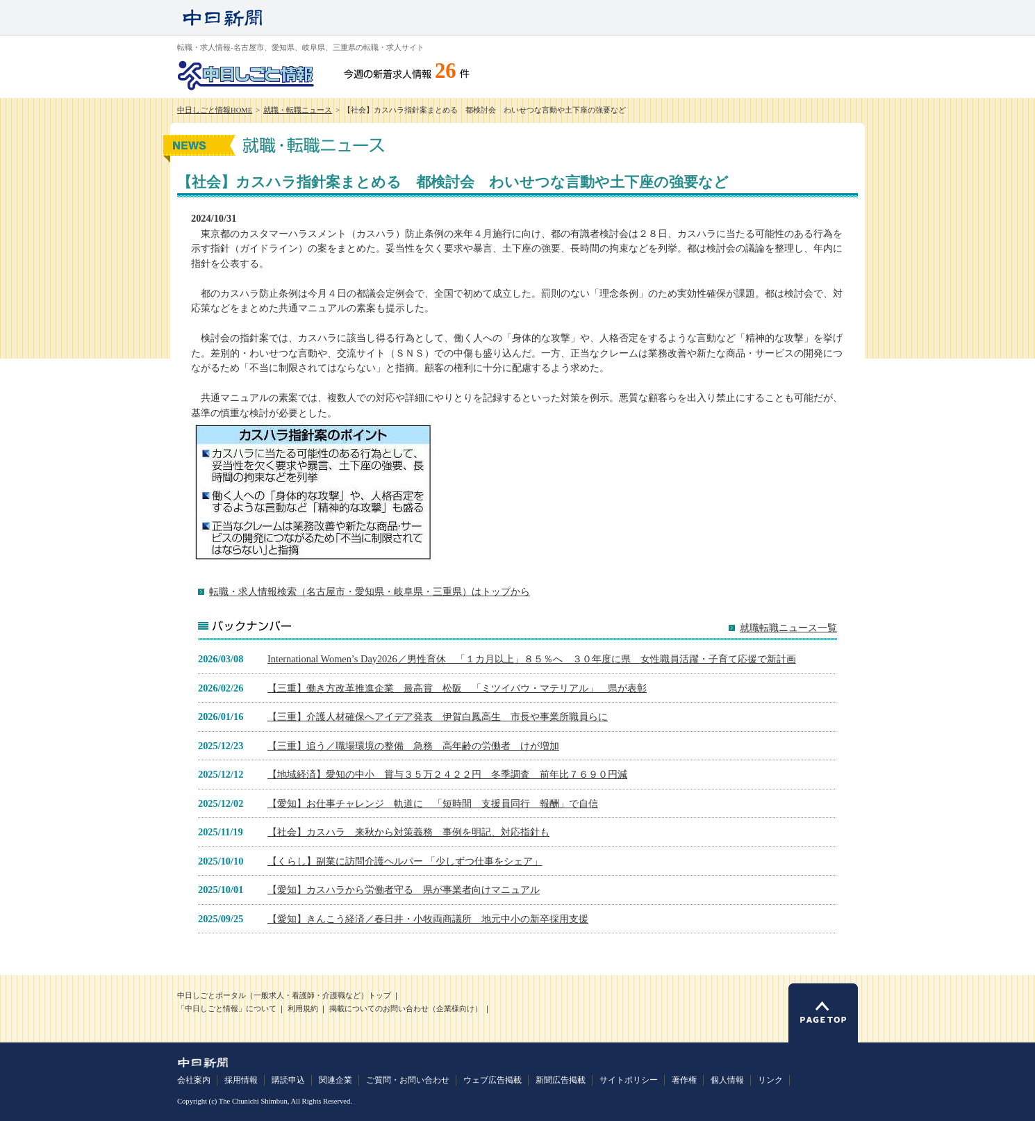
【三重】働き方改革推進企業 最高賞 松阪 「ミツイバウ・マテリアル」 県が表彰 (457, 688)
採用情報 (241, 1080)
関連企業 (335, 1080)
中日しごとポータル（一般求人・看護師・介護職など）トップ (284, 995)
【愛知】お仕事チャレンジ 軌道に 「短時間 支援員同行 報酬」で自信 (432, 803)
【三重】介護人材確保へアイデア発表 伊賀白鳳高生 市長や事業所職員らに (437, 716)
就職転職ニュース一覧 (788, 628)
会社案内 (193, 1080)
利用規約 (303, 1009)
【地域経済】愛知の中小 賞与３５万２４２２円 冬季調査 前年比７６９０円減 (447, 774)
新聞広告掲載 (561, 1080)
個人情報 (727, 1080)
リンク (770, 1080)
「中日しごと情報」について (226, 1009)
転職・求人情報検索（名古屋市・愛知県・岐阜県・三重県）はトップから (369, 591)
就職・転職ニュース (297, 110)
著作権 (684, 1080)
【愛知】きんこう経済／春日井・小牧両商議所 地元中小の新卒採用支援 (427, 918)
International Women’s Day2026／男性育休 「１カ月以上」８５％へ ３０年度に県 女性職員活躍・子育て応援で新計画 (531, 658)
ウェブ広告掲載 (492, 1080)
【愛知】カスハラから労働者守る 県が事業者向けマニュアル (403, 889)
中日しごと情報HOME (214, 110)
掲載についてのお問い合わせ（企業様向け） (405, 1009)
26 (445, 71)
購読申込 (288, 1080)
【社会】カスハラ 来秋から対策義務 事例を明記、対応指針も (408, 831)
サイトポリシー (628, 1080)
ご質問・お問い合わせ (407, 1080)
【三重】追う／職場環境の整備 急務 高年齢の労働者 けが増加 (413, 745)
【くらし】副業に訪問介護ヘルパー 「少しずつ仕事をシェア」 (405, 861)
